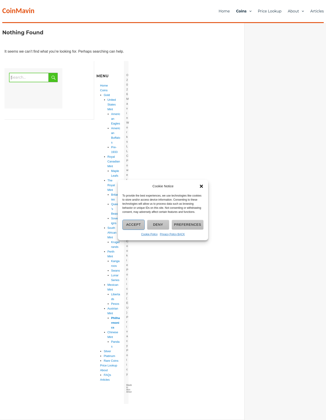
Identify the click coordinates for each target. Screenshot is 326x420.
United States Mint (111, 104)
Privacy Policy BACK (172, 234)
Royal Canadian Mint (113, 161)
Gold (107, 95)
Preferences (187, 225)
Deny (158, 225)
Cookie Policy (149, 234)
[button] (201, 186)
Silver (107, 351)
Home (224, 11)
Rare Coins (111, 360)
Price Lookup (270, 11)
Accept (133, 225)
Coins (241, 11)
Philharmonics (115, 322)
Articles (105, 379)
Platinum (109, 356)
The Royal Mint (111, 185)
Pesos (115, 303)
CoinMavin (18, 10)
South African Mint (111, 232)
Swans (115, 270)
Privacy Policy (127, 345)
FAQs (107, 375)
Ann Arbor (129, 390)
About (293, 11)
